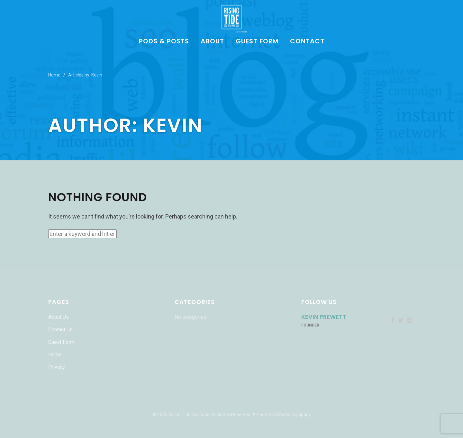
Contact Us (60, 329)
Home (54, 74)
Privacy (56, 367)
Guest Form (257, 42)
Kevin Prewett (323, 317)
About (212, 42)
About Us (58, 317)
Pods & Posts (164, 42)
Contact (307, 42)
